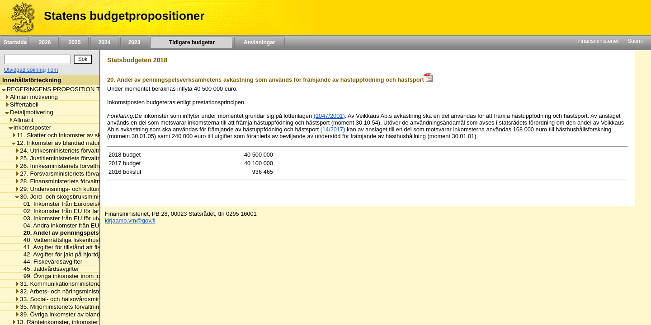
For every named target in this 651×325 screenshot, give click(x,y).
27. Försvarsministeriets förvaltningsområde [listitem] (76, 173)
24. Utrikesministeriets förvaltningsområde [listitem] (73, 150)
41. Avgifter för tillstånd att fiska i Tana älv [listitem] (76, 247)
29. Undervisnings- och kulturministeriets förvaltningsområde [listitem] (98, 189)
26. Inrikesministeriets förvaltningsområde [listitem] (73, 165)
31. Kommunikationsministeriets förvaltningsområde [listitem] (86, 283)
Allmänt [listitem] (21, 119)
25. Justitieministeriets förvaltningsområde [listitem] (73, 158)
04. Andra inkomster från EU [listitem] (59, 225)
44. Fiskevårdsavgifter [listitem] (50, 261)
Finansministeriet (597, 41)
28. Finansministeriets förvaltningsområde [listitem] (73, 181)
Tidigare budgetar (191, 42)
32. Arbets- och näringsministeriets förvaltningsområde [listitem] (90, 291)
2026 (45, 42)
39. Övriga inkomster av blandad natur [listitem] (68, 314)
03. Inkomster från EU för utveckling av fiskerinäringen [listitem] (93, 218)
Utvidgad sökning (25, 70)
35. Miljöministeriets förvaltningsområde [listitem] (70, 306)
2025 (75, 42)
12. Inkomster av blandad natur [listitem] (56, 142)
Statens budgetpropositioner (124, 16)
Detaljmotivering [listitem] (29, 112)
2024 (104, 42)
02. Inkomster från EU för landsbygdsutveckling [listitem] (84, 211)
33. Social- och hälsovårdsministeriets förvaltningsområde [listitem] (94, 299)
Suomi (635, 41)
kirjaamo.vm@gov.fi (130, 220)
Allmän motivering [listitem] (31, 96)
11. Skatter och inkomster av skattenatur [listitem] (68, 135)
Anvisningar (259, 42)
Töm (52, 70)
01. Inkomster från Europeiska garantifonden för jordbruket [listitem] (99, 203)
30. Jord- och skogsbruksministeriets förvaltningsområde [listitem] (92, 196)
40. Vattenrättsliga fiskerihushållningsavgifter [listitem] (80, 240)
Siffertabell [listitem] (21, 104)
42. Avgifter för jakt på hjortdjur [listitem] (62, 254)
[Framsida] (19, 17)
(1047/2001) (329, 115)
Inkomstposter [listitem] (30, 127)
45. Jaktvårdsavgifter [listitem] (49, 268)
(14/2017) (333, 129)
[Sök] (37, 59)
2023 (134, 42)
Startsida (15, 42)
